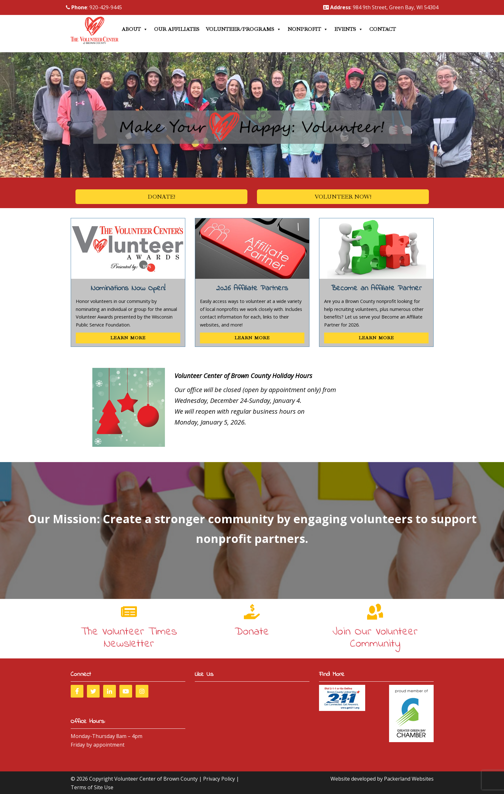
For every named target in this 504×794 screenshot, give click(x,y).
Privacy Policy (219, 778)
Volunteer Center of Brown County (156, 778)
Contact (382, 29)
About (135, 29)
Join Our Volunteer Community (375, 638)
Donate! (161, 196)
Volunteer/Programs (243, 29)
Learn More (128, 338)
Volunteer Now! (343, 196)
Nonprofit (307, 29)
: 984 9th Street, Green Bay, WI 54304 (380, 7)
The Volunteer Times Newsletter (129, 638)
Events (348, 29)
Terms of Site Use (92, 787)
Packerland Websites (409, 778)
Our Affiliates (176, 29)
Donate (252, 632)
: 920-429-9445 (94, 7)
